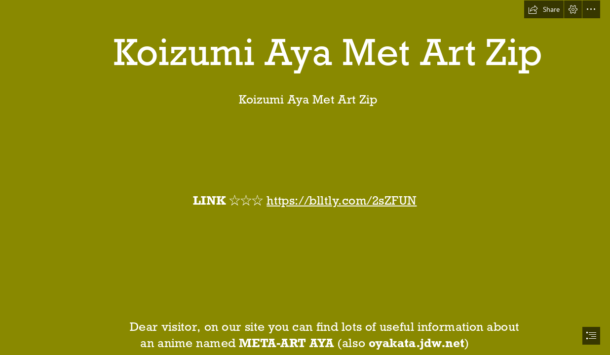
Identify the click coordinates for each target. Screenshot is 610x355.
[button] (544, 9)
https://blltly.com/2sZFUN (342, 200)
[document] (305, 177)
